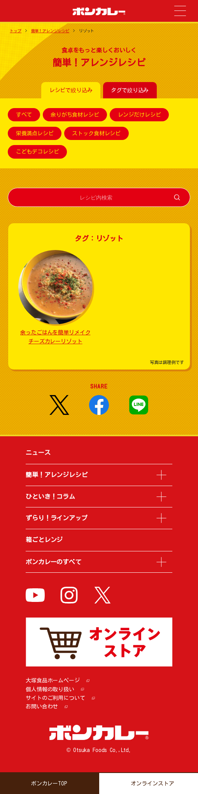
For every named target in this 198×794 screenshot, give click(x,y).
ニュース (38, 452)
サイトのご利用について (55, 698)
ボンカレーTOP (49, 783)
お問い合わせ (42, 706)
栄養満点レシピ (35, 133)
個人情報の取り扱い (50, 689)
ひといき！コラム (50, 496)
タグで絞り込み (130, 90)
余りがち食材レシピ (75, 114)
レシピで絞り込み (71, 90)
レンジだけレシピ (139, 114)
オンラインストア (152, 783)
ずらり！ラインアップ (57, 518)
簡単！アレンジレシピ (50, 31)
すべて (24, 114)
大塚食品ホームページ (53, 680)
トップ (15, 31)
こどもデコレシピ (37, 152)
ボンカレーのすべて (53, 562)
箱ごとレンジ (44, 540)
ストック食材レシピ (96, 133)
